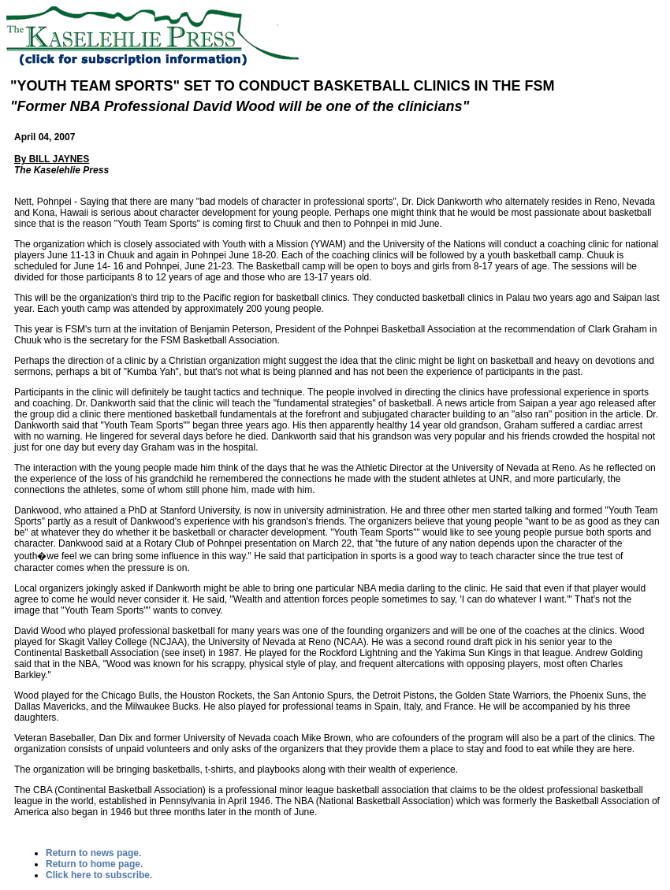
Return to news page (92, 852)
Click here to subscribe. (99, 875)
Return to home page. (94, 864)
